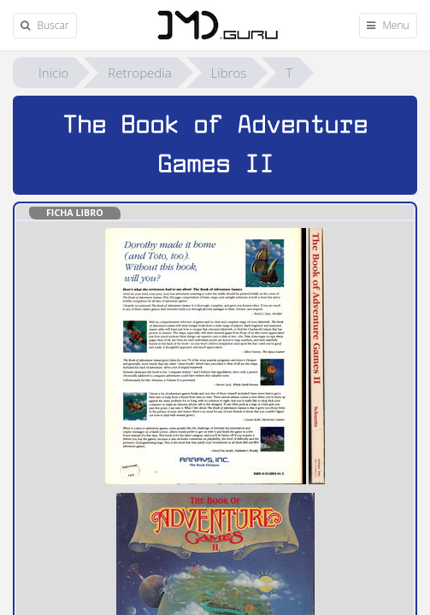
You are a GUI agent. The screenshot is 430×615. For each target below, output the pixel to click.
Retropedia (139, 72)
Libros (229, 72)
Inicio (53, 72)
